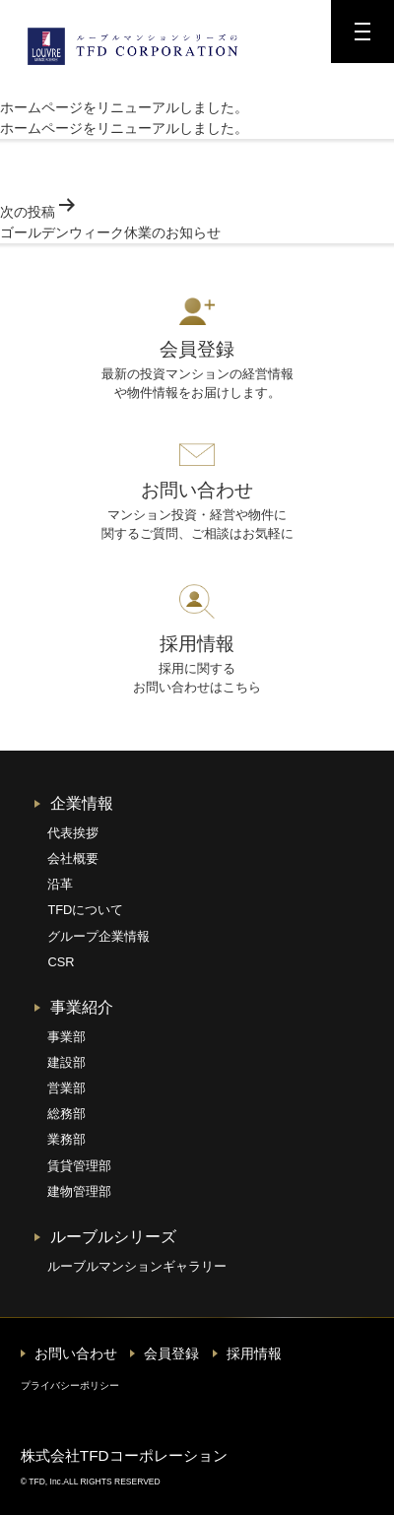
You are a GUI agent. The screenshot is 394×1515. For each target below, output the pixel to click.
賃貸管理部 (79, 1165)
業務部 (66, 1139)
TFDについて (85, 909)
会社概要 (72, 858)
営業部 (66, 1088)
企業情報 (81, 803)
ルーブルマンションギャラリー (137, 1266)
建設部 (66, 1062)
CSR (60, 962)
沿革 (60, 884)
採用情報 (254, 1353)
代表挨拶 (72, 832)
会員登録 (171, 1353)
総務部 (66, 1113)
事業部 (66, 1036)
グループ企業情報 (98, 936)
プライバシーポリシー (70, 1385)
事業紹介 (81, 1007)
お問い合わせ (75, 1353)
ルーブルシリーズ (113, 1236)
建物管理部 (79, 1191)
